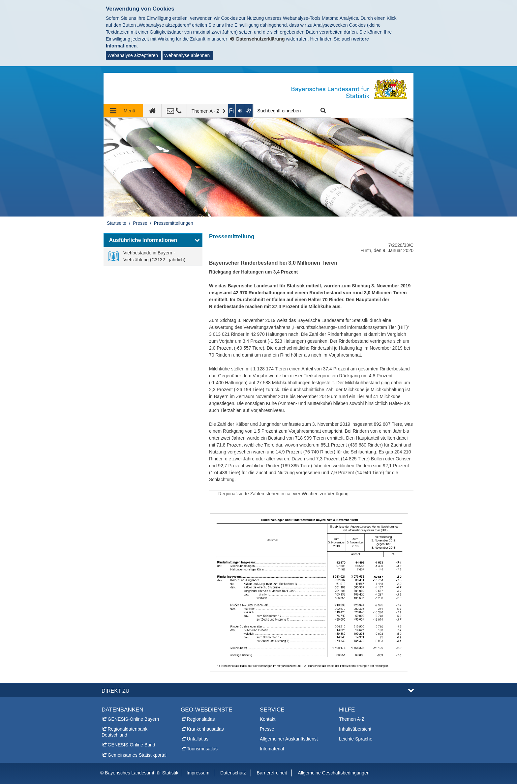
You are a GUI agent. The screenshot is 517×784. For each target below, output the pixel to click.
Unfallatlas (197, 738)
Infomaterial (272, 748)
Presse (140, 223)
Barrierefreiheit (272, 772)
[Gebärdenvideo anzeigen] (248, 111)
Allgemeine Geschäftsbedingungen (333, 772)
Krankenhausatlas (205, 729)
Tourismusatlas (202, 748)
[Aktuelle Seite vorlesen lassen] (240, 111)
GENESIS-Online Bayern (133, 719)
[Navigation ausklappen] (123, 111)
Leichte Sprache (355, 738)
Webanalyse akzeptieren (132, 55)
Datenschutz (233, 772)
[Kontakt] (174, 111)
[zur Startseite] (152, 111)
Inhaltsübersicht (355, 729)
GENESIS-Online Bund (131, 744)
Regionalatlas (201, 719)
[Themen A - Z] (207, 111)
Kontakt (267, 719)
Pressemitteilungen (173, 223)
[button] (153, 240)
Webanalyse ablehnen (187, 55)
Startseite (116, 223)
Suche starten (322, 111)
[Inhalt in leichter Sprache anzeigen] (232, 111)
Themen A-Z (351, 719)
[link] (153, 256)
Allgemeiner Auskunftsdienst (289, 738)
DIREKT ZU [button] (115, 691)
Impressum (198, 772)
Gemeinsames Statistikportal (137, 755)
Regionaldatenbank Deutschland (124, 732)
